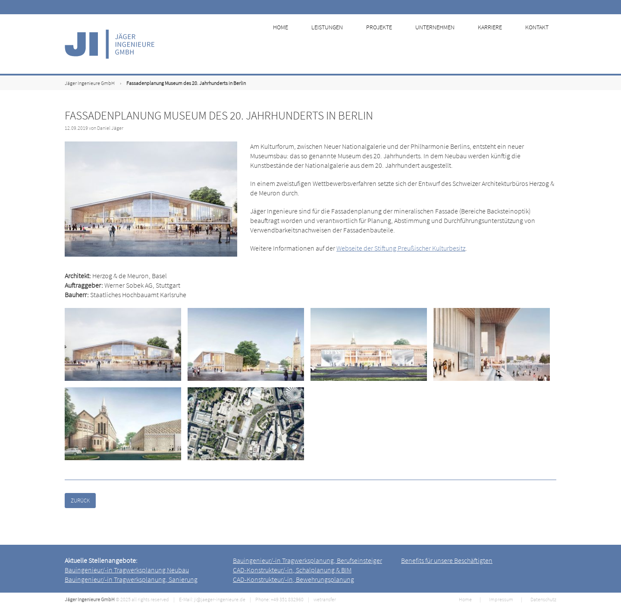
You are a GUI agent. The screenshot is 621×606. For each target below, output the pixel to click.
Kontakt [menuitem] (542, 44)
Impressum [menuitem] (501, 599)
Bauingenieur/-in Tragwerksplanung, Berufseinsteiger (307, 560)
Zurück (80, 500)
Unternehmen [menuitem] (442, 44)
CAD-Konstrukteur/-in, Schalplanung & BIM (292, 569)
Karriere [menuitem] (496, 44)
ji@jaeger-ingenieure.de (219, 599)
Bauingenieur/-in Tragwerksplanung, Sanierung (131, 579)
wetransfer (325, 599)
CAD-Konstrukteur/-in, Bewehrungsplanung (293, 579)
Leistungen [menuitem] (337, 44)
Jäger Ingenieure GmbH (90, 83)
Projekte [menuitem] (388, 44)
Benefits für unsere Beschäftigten (446, 560)
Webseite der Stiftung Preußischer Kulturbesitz (400, 248)
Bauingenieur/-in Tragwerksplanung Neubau (127, 569)
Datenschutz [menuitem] (543, 599)
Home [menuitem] (292, 44)
